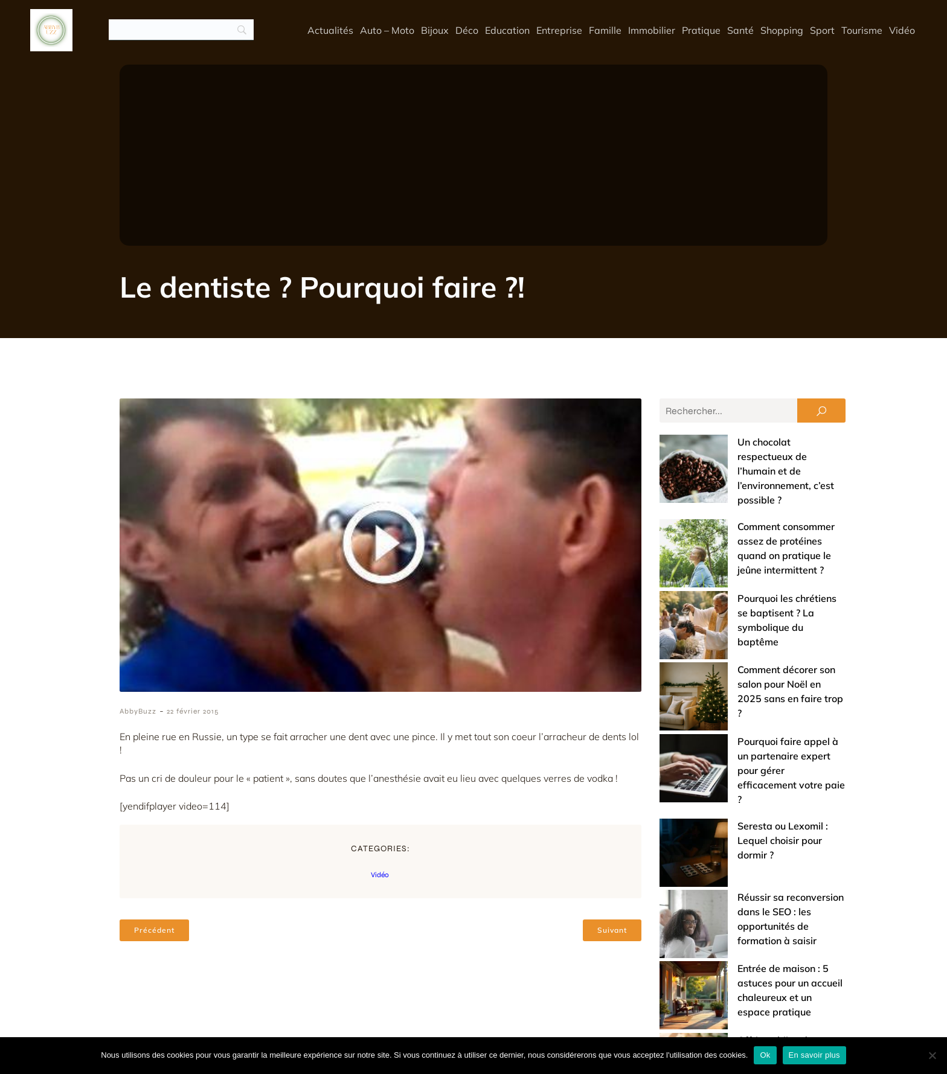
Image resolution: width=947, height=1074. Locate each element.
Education (507, 30)
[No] (932, 1055)
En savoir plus (814, 1055)
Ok (765, 1055)
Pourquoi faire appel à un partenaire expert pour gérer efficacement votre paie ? (746, 635)
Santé (740, 30)
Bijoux (435, 30)
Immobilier (651, 30)
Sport (822, 30)
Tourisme (861, 30)
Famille (605, 30)
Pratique (701, 30)
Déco (466, 30)
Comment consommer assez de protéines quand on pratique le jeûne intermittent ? (742, 498)
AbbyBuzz (138, 712)
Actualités (330, 30)
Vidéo (902, 30)
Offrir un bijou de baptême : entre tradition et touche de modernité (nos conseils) (743, 814)
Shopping (781, 30)
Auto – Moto (387, 30)
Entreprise (559, 30)
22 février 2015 (193, 712)
